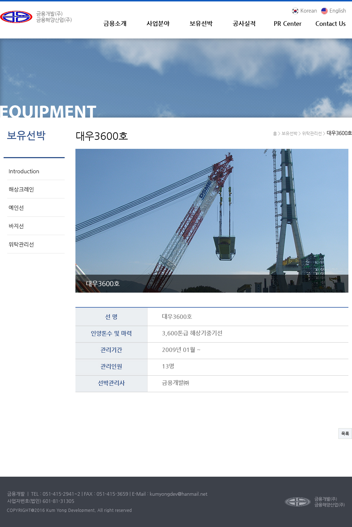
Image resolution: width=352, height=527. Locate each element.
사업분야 (158, 23)
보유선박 (201, 23)
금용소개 (114, 23)
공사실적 (244, 23)
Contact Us (330, 23)
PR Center (287, 23)
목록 (345, 433)
